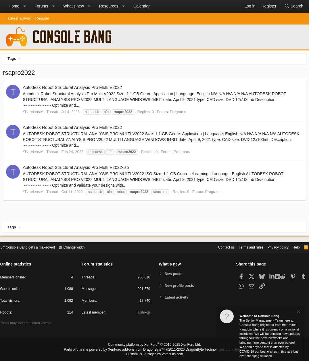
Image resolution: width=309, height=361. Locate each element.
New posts (174, 273)
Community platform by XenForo (154, 345)
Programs (179, 113)
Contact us (218, 247)
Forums (41, 6)
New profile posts (180, 285)
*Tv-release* (34, 113)
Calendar (141, 6)
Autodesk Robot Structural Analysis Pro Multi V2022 (73, 88)
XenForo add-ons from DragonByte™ (138, 350)
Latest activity (19, 18)
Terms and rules (244, 247)
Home (14, 6)
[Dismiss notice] (298, 312)
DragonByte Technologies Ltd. (204, 350)
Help (293, 247)
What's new (73, 6)
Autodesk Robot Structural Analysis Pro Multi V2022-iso (77, 168)
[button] (24, 6)
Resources (108, 6)
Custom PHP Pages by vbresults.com (154, 354)
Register (42, 18)
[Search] (293, 6)
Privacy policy (273, 247)
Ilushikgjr (142, 313)
